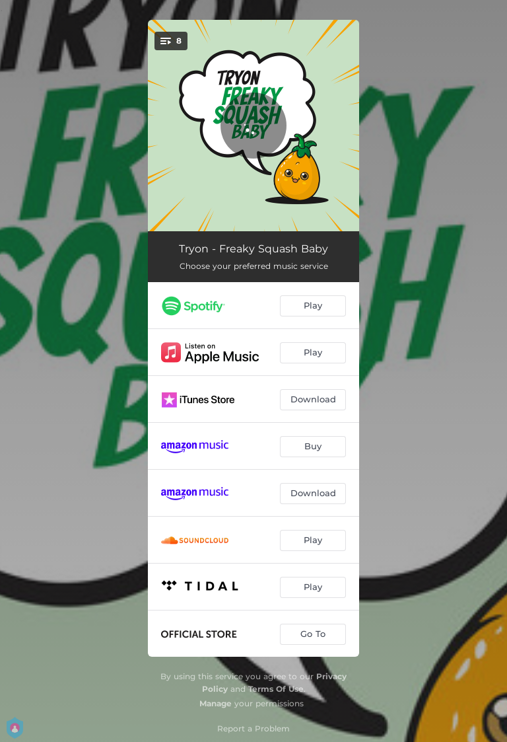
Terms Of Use (276, 689)
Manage (215, 703)
